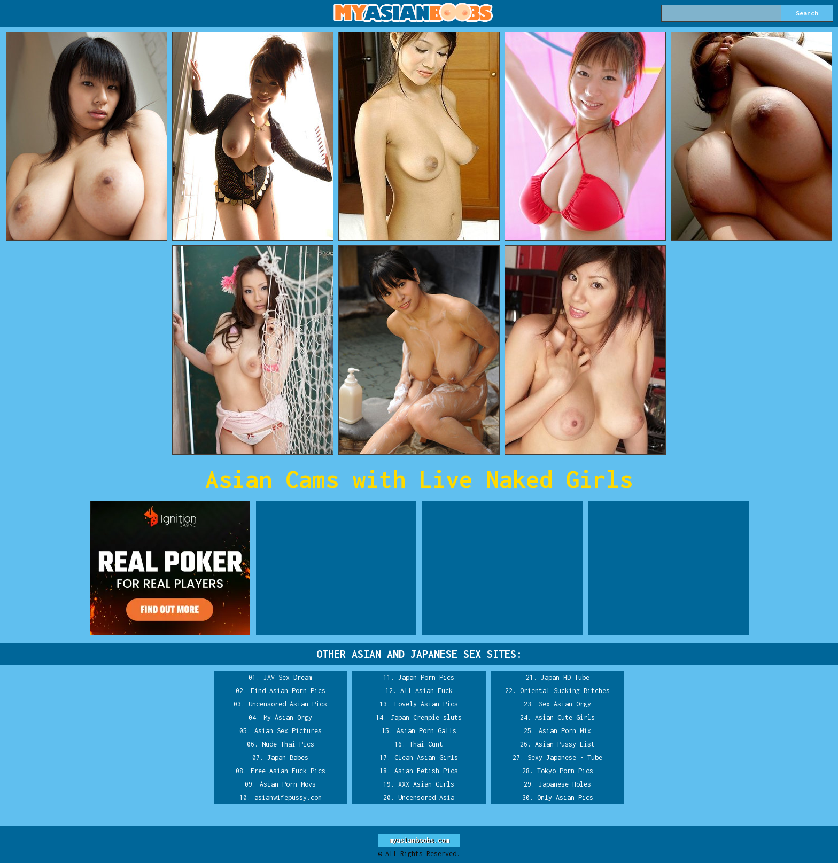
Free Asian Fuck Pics (288, 771)
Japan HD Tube (565, 677)
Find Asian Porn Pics (288, 691)
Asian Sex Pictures (288, 731)
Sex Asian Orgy (565, 704)
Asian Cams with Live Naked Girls (419, 479)
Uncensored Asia (426, 798)
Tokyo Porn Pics (565, 771)
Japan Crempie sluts (426, 717)
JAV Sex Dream (287, 677)
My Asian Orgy (287, 717)
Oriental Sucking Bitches (565, 691)
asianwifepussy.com (288, 798)
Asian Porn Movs (288, 784)
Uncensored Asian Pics (288, 704)
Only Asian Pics (565, 798)
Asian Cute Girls (565, 717)
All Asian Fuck (426, 691)
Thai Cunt (426, 744)
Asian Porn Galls (426, 731)
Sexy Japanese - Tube (564, 757)
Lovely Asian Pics (426, 704)
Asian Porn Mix (565, 731)
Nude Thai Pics (288, 744)
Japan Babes (287, 757)
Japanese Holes (565, 784)
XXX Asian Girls (426, 784)
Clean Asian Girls (426, 757)
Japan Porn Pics (426, 677)
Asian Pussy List (565, 744)
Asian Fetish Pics (426, 771)
